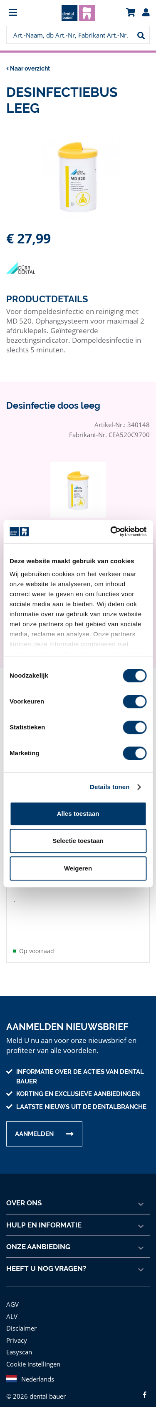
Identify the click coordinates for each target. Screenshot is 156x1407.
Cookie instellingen (32, 1357)
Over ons (24, 1196)
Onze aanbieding (38, 1240)
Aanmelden (34, 1127)
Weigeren (78, 868)
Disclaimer (20, 1321)
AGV (13, 1297)
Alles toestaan (78, 813)
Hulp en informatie (43, 1218)
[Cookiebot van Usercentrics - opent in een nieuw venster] (111, 531)
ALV (11, 1309)
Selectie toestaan (78, 840)
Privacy (16, 1333)
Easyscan (19, 1345)
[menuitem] (24, 13)
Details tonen (109, 786)
